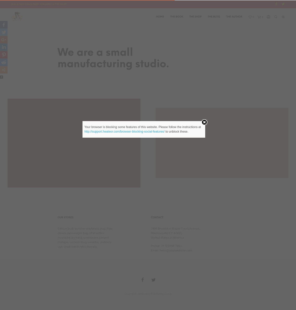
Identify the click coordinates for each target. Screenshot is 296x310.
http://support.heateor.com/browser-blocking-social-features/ (124, 131)
